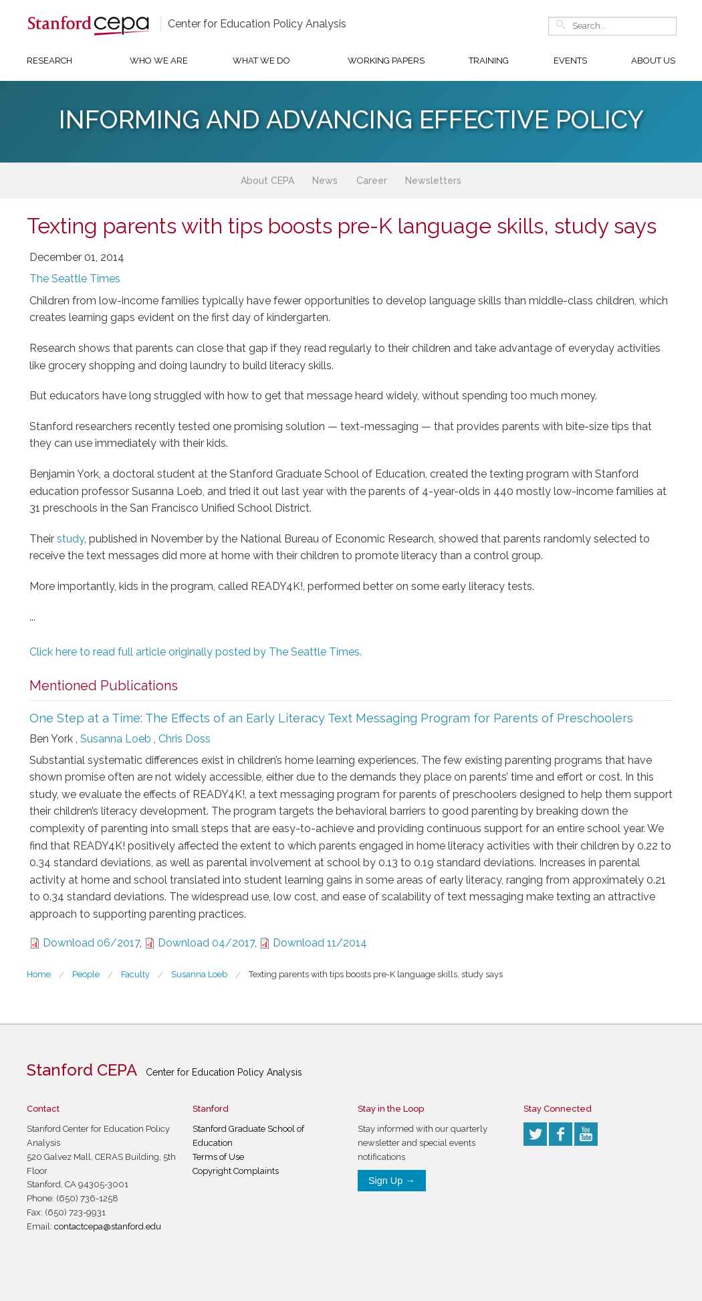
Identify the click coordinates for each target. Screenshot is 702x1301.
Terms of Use (218, 1157)
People (86, 974)
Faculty (135, 974)
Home (39, 974)
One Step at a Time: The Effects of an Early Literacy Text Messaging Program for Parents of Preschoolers (331, 718)
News (325, 180)
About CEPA (267, 180)
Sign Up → (391, 1180)
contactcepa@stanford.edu (107, 1226)
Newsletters (433, 180)
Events (570, 61)
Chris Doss (184, 738)
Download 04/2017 (206, 942)
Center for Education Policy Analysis (257, 23)
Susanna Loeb (115, 738)
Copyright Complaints (236, 1171)
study (70, 538)
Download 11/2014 (320, 942)
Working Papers (386, 61)
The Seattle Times (74, 278)
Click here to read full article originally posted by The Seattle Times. (195, 651)
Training (489, 61)
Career (371, 180)
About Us (653, 61)
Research (49, 61)
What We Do (261, 61)
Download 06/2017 (91, 942)
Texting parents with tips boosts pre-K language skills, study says (376, 974)
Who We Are (159, 61)
